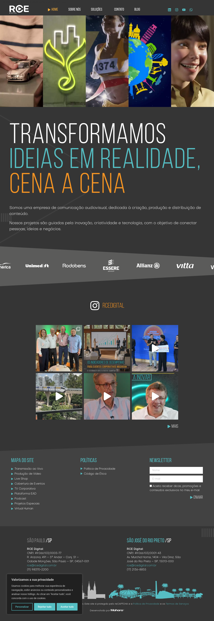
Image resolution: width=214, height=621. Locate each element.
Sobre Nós (74, 10)
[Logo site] (19, 9)
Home (55, 10)
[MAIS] (169, 426)
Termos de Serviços (177, 604)
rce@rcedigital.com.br (42, 565)
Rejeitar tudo (45, 606)
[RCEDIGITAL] (95, 305)
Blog (137, 10)
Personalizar (22, 606)
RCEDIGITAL (113, 306)
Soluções (97, 10)
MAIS (175, 426)
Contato (119, 10)
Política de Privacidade (146, 604)
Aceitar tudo (67, 606)
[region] (44, 594)
